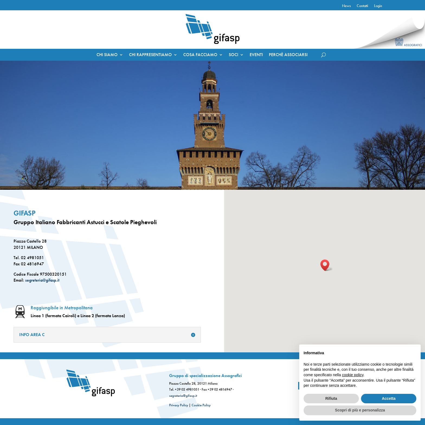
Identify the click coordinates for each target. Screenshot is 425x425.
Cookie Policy (201, 405)
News (346, 6)
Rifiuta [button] (331, 398)
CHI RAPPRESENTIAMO (150, 55)
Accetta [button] (389, 398)
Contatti (362, 6)
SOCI (233, 55)
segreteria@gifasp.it (41, 280)
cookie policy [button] (352, 375)
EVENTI (256, 55)
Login (378, 6)
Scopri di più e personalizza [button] (360, 410)
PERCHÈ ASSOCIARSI (288, 55)
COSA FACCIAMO (200, 55)
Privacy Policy (178, 405)
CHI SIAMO (107, 55)
